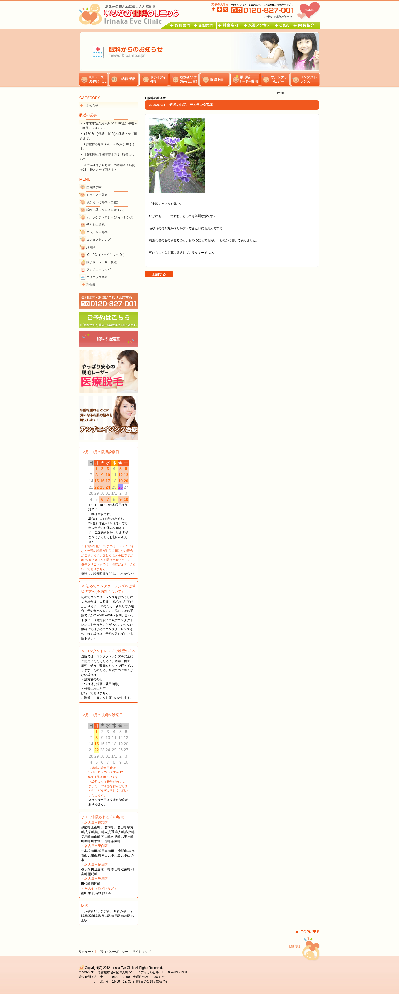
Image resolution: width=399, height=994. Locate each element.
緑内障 (90, 247)
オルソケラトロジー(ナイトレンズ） (111, 217)
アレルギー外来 (97, 232)
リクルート (86, 951)
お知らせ (92, 106)
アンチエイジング (98, 270)
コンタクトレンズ (98, 239)
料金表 (90, 284)
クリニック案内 (97, 277)
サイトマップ (141, 951)
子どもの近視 (95, 224)
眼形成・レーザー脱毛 (101, 262)
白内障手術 (94, 187)
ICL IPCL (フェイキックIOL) (105, 255)
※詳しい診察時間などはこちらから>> (107, 573)
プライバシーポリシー (113, 951)
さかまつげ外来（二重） (103, 202)
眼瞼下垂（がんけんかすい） (106, 210)
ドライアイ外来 (97, 195)
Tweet (281, 93)
